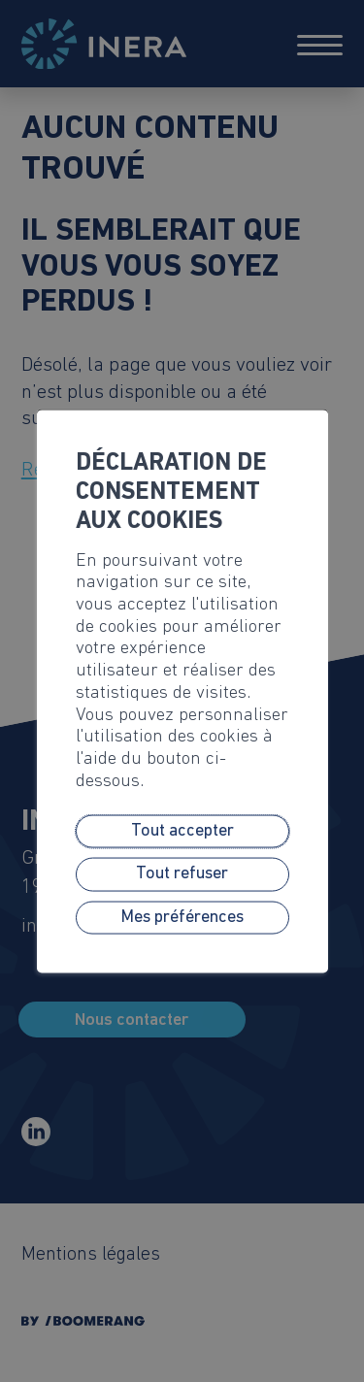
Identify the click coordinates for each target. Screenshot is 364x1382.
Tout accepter (182, 831)
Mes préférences (182, 916)
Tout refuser (182, 874)
